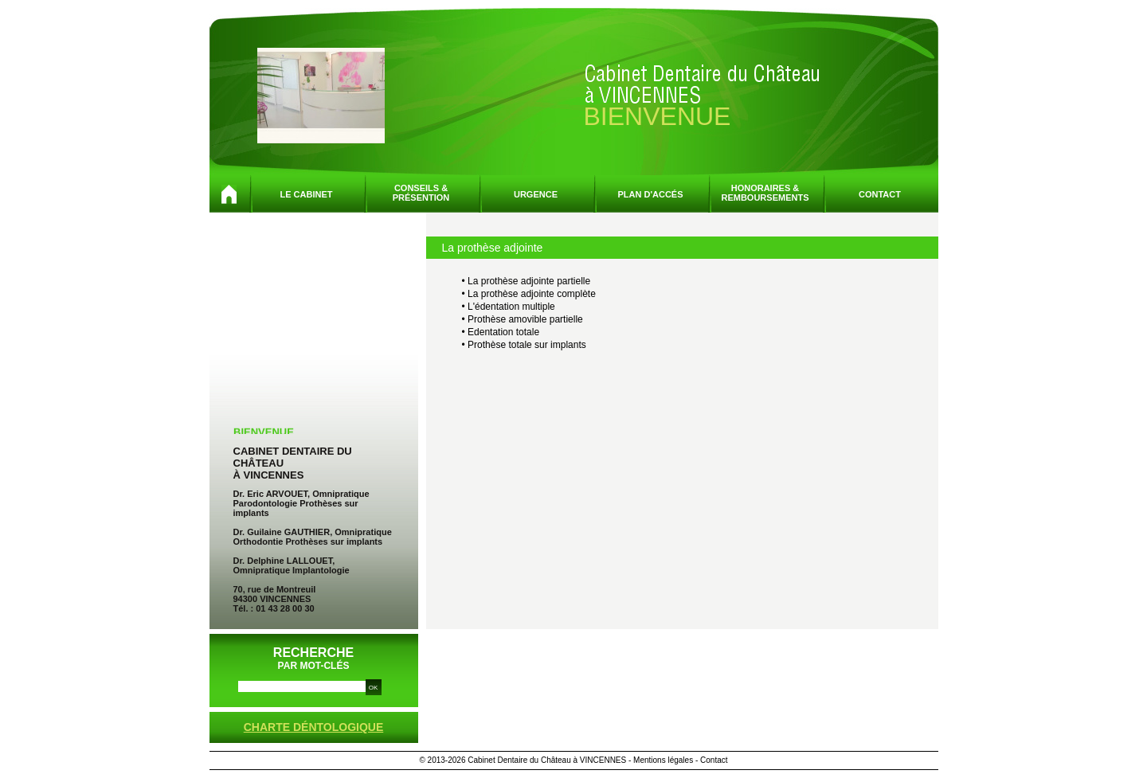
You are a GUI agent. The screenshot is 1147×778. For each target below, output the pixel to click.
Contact (880, 194)
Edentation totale (503, 332)
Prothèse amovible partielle (525, 319)
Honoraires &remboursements (764, 192)
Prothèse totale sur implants (527, 344)
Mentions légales (663, 760)
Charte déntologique (314, 727)
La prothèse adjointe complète (532, 293)
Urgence (536, 194)
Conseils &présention (421, 192)
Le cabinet (306, 194)
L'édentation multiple (511, 306)
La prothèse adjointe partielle (529, 281)
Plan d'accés (650, 194)
